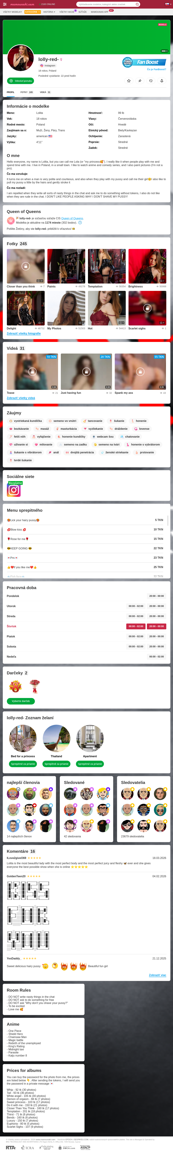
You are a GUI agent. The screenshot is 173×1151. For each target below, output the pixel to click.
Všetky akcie (67, 11)
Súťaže (83, 12)
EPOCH (68, 1140)
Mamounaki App (100, 11)
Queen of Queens (72, 218)
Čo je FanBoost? (156, 69)
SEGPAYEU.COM (81, 1140)
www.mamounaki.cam (45, 1139)
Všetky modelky (12, 12)
